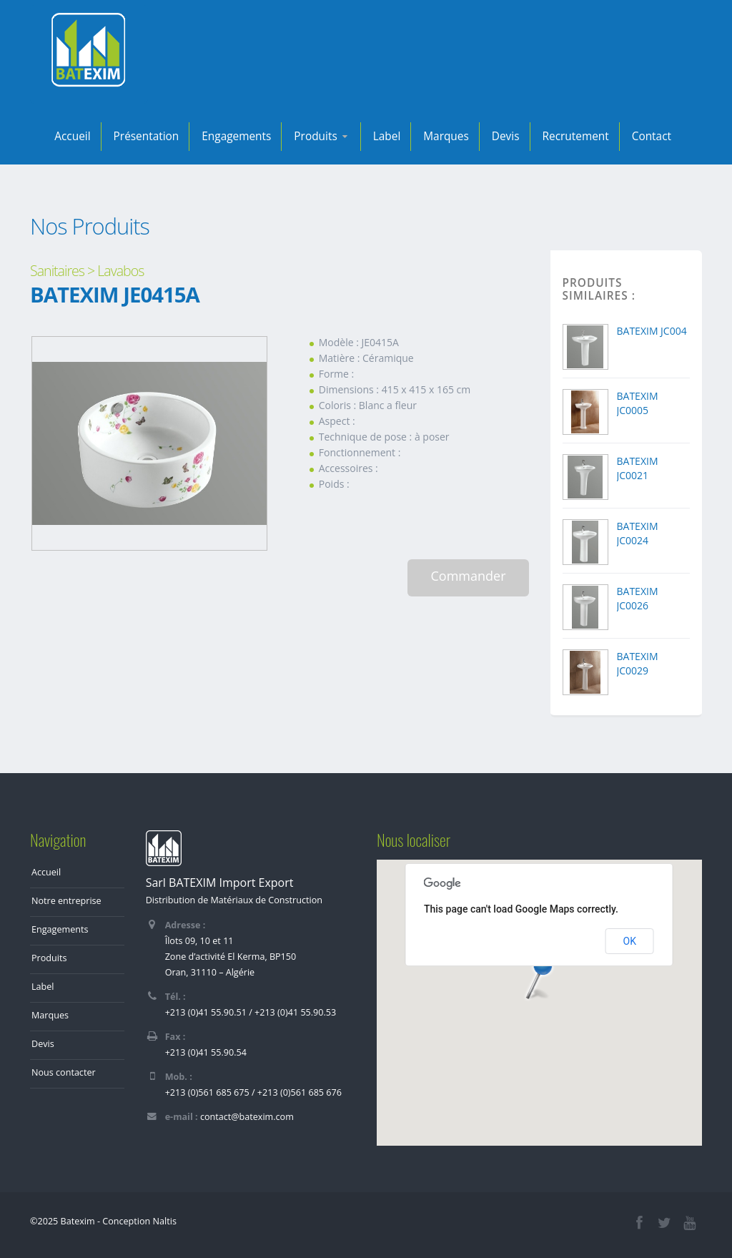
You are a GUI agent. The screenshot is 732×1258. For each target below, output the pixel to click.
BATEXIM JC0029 (637, 663)
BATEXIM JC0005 (637, 403)
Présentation (146, 136)
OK (629, 941)
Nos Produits (89, 226)
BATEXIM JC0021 (637, 468)
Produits (322, 136)
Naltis (165, 1221)
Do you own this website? (473, 941)
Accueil (72, 136)
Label (387, 136)
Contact (651, 136)
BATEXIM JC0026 (637, 598)
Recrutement (576, 136)
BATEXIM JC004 (652, 331)
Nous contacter (63, 1072)
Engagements (236, 136)
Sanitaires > (62, 270)
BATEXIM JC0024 (637, 533)
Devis (506, 136)
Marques (446, 136)
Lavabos (120, 270)
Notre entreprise (66, 901)
